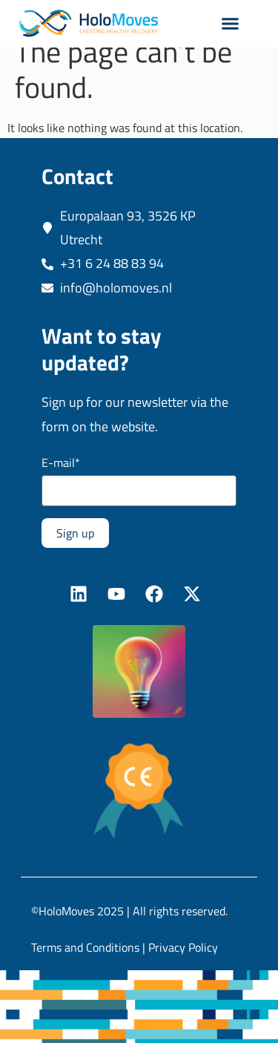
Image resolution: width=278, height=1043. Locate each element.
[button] (230, 24)
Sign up (75, 552)
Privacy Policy (183, 966)
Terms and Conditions (85, 966)
